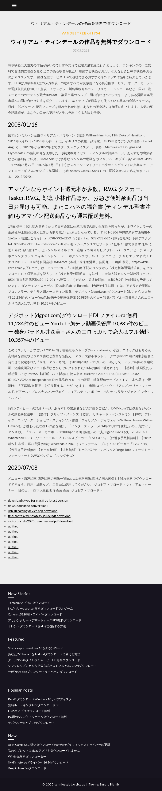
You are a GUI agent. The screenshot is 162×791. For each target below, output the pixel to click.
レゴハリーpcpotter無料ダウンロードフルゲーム (40, 608)
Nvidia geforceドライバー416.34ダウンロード (38, 762)
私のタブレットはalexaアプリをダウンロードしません (44, 750)
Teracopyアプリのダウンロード (29, 602)
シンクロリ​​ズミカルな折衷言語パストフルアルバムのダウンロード (52, 665)
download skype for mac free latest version (38, 500)
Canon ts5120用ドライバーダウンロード (35, 614)
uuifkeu (13, 526)
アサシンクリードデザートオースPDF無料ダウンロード (44, 620)
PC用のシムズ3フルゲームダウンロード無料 (37, 716)
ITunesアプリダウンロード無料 (29, 711)
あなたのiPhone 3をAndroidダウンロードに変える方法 (44, 654)
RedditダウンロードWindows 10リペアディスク (40, 699)
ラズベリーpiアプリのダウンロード (31, 722)
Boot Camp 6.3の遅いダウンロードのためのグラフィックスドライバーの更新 (59, 744)
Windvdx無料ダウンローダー (27, 756)
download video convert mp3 (28, 506)
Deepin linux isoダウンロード (27, 768)
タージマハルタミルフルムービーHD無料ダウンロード (44, 660)
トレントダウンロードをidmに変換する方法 (37, 626)
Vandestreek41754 (81, 33)
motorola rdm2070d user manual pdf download (40, 521)
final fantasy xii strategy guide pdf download (39, 516)
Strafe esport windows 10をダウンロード (35, 648)
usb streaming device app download (32, 511)
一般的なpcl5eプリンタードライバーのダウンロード (42, 671)
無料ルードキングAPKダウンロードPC (33, 705)
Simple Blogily (110, 784)
